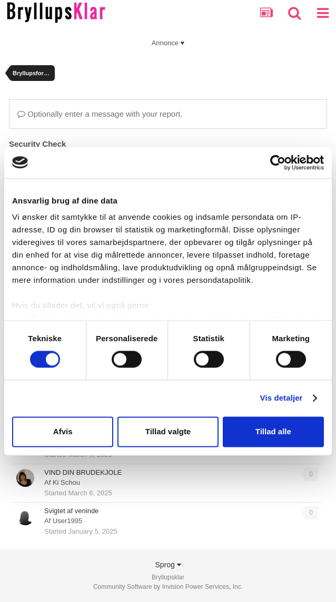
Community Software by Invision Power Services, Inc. (168, 586)
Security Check (37, 143)
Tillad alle (273, 431)
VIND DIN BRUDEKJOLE (83, 472)
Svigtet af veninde (71, 511)
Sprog (168, 564)
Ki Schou (66, 482)
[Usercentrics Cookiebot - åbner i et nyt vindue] (278, 162)
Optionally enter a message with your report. (99, 113)
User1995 (67, 521)
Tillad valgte (168, 431)
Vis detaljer (281, 398)
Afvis (63, 431)
